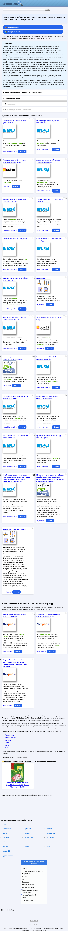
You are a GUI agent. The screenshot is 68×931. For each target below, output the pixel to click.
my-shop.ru (40, 305)
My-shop (8, 740)
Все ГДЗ (24, 876)
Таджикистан (29, 837)
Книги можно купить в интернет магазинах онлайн (23, 92)
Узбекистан (6, 842)
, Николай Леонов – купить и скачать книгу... (15, 615)
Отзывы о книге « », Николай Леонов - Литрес (48, 615)
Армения (28, 829)
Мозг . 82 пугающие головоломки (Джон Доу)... (14, 161)
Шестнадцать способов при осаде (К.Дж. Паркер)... (15, 397)
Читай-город (9, 735)
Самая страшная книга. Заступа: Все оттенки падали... (15, 240)
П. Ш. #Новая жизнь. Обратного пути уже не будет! (49, 240)
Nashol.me (8, 928)
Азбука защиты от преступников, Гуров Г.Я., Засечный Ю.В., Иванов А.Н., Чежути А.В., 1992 (17, 785)
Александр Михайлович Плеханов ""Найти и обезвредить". (48, 161)
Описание (8, 43)
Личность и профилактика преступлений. (13, 358)
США (48, 847)
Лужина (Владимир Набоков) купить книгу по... (15, 279)
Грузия (5, 833)
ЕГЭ (23, 879)
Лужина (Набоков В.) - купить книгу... (49, 319)
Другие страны (8, 856)
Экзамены (25, 882)
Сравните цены (10, 104)
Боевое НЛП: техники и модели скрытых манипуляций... (47, 397)
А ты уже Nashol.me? (29, 895)
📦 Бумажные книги (12, 27)
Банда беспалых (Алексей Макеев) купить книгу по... (14, 122)
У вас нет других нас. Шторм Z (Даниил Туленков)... (49, 200)
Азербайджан (7, 829)
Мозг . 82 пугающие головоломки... (47, 122)
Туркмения (50, 837)
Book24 (7, 745)
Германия (6, 847)
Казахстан (28, 833)
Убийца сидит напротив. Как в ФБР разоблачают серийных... (14, 319)
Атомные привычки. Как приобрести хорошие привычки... (15, 437)
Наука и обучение (28, 885)
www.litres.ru (7, 651)
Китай (27, 847)
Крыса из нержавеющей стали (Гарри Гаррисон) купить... (49, 437)
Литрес (7, 743)
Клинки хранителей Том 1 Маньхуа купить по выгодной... (48, 358)
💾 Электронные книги (13, 32)
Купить (22, 151)
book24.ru (6, 186)
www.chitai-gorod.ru (10, 151)
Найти (24, 898)
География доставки (12, 98)
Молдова (6, 837)
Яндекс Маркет (10, 738)
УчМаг (7, 748)
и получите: (18, 110)
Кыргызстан (50, 833)
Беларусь (49, 829)
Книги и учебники (28, 887)
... (32, 119)
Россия (5, 824)
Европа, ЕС (6, 851)
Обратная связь (27, 900)
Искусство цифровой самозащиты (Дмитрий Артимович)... (14, 200)
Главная (24, 869)
